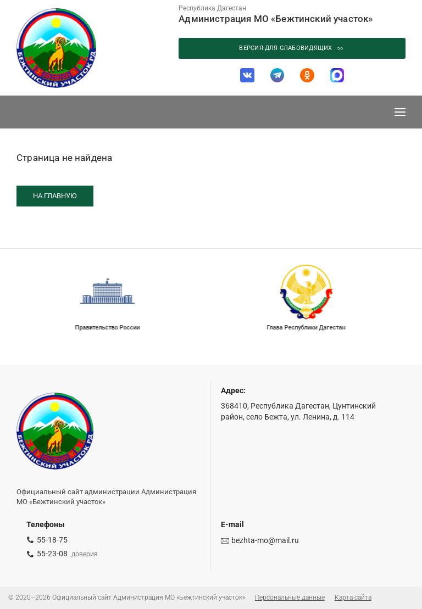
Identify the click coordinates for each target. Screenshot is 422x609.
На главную (55, 196)
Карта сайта (353, 597)
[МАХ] (337, 75)
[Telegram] (277, 75)
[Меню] (400, 112)
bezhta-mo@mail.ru (265, 540)
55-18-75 (52, 539)
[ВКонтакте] (247, 75)
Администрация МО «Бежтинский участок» (276, 18)
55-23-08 (52, 553)
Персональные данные (290, 597)
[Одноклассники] (307, 75)
